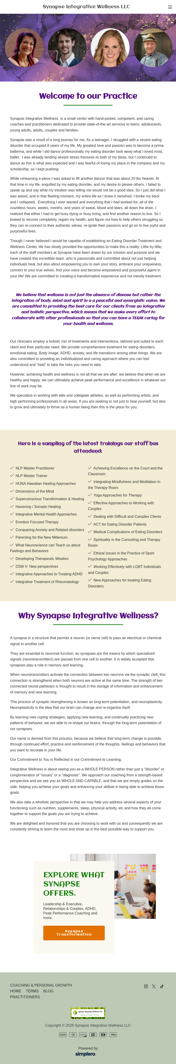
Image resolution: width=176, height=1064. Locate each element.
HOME (15, 991)
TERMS (32, 991)
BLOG (48, 991)
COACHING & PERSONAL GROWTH (41, 985)
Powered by (55, 1052)
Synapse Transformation (74, 933)
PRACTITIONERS (25, 997)
